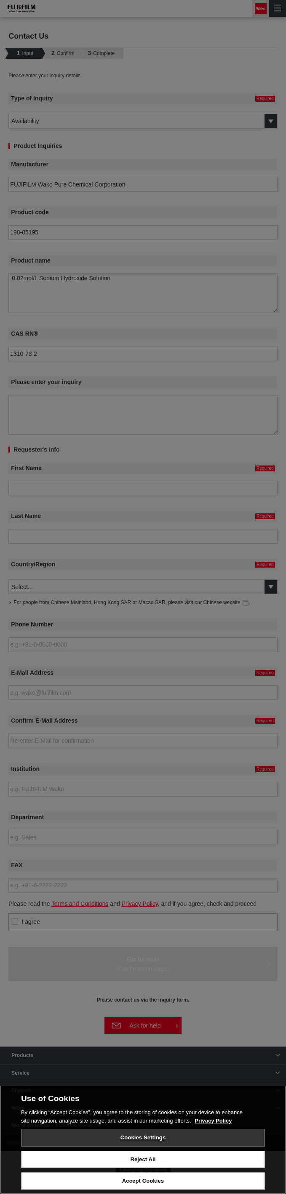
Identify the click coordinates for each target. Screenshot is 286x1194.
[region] (143, 1139)
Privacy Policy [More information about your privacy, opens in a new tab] (213, 1121)
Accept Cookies (143, 1181)
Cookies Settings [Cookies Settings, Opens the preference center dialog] (143, 1137)
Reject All (142, 1159)
